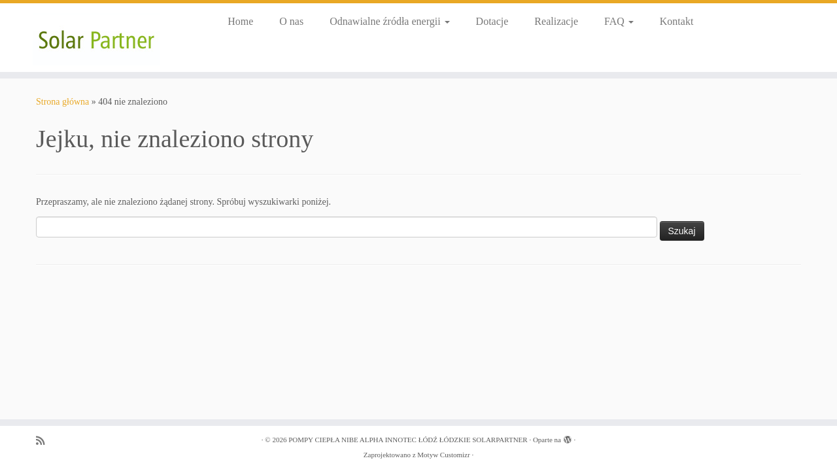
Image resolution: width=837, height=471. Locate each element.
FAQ (619, 21)
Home (240, 21)
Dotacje (492, 21)
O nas (291, 21)
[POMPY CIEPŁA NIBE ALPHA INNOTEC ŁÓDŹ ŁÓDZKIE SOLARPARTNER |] (96, 37)
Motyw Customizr (443, 455)
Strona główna (62, 102)
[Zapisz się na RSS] (44, 440)
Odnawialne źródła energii (389, 21)
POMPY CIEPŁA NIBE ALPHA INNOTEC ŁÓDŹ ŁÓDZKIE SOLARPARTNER (408, 440)
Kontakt (677, 21)
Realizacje (556, 21)
